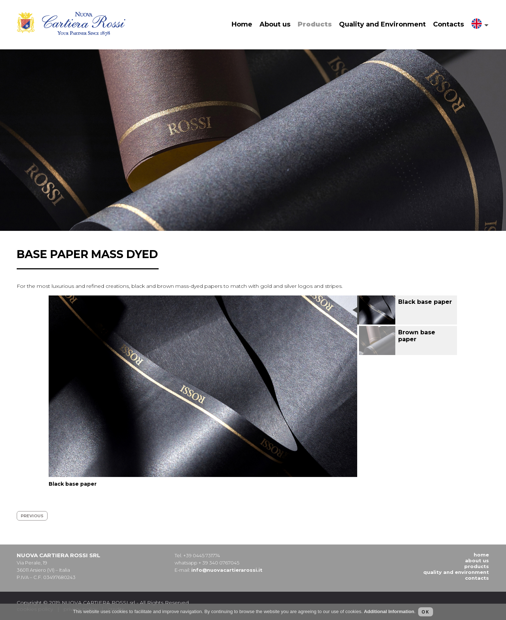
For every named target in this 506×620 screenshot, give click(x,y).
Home (242, 24)
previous (32, 515)
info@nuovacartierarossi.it (226, 570)
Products (315, 24)
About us (275, 24)
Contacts (448, 24)
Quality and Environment (382, 24)
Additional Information (389, 611)
